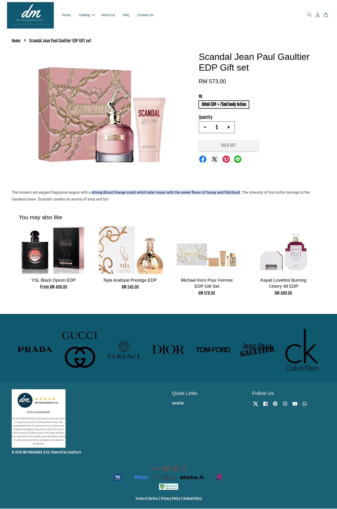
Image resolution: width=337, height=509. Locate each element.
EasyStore (74, 453)
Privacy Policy (170, 499)
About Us (108, 15)
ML (201, 97)
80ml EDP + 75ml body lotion (224, 104)
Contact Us (145, 15)
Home (66, 15)
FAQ (126, 15)
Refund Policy (192, 499)
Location (178, 403)
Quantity (205, 117)
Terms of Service (146, 499)
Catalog (87, 15)
